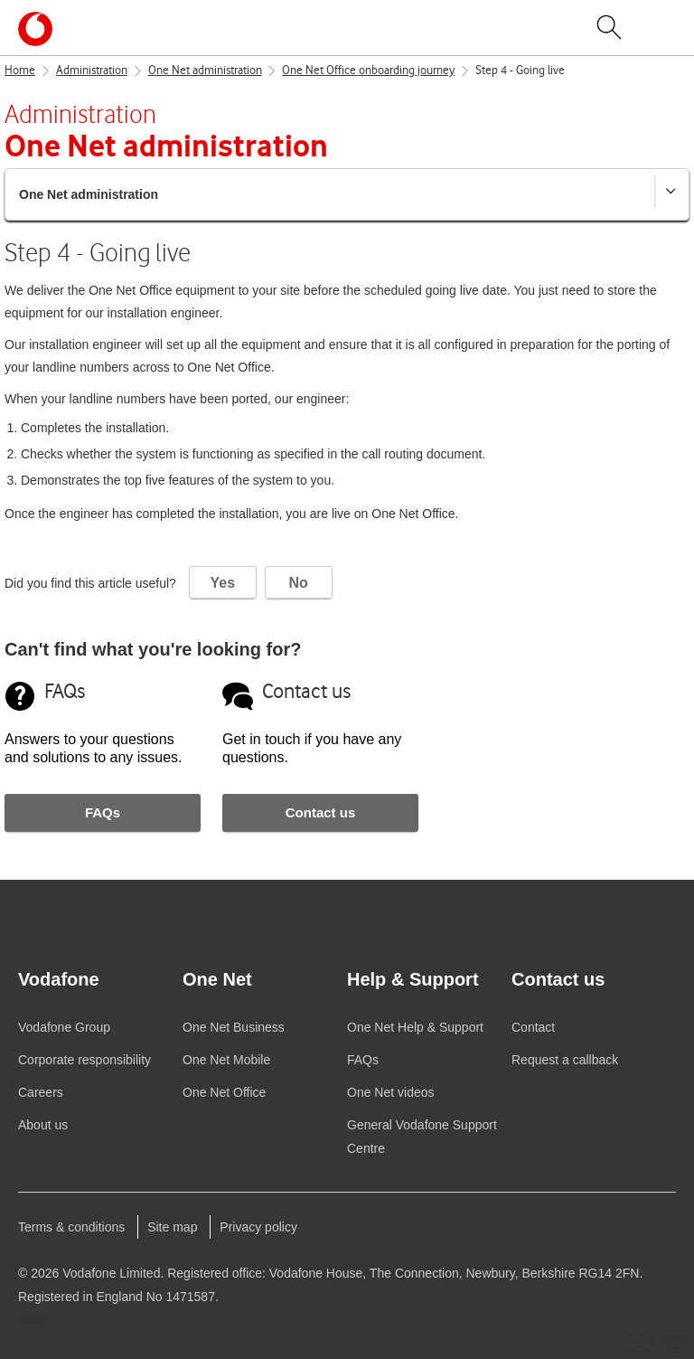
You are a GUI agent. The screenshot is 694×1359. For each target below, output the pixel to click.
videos (391, 1092)
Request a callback (564, 1059)
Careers (40, 1092)
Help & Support (415, 1027)
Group (64, 1027)
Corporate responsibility (84, 1059)
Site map (172, 1227)
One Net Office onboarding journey (368, 70)
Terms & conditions (71, 1227)
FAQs (102, 812)
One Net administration (205, 70)
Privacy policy (258, 1227)
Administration (91, 70)
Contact (533, 1027)
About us (43, 1125)
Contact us (321, 812)
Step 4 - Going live (520, 70)
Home (20, 70)
